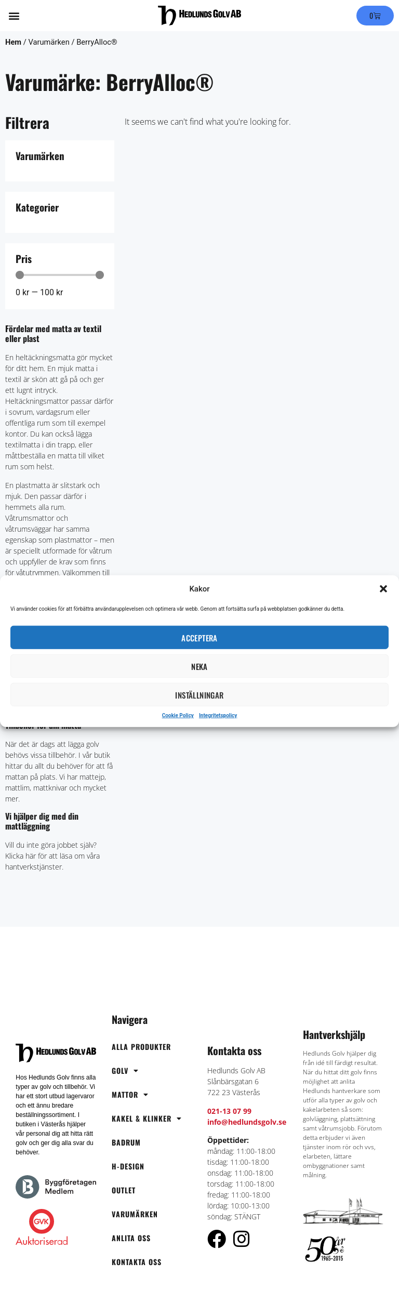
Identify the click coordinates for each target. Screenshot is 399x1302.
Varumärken (135, 1213)
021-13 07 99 (229, 1111)
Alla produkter (141, 1046)
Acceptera (199, 637)
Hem (13, 42)
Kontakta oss (137, 1261)
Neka (199, 666)
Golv (125, 1071)
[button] (383, 589)
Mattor (130, 1094)
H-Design (128, 1166)
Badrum (126, 1142)
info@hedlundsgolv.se (246, 1122)
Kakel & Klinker (147, 1118)
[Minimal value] (60, 275)
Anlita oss (131, 1237)
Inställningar (199, 694)
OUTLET (124, 1190)
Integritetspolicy (218, 715)
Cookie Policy (178, 715)
